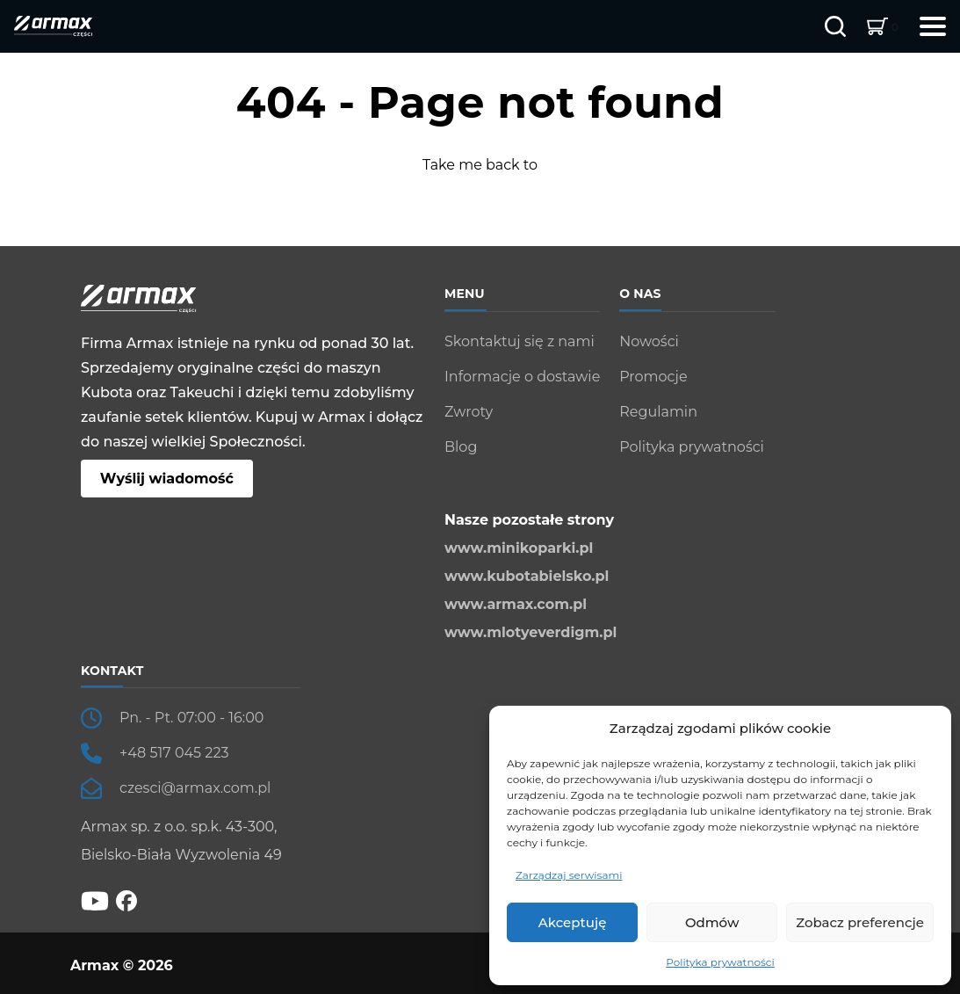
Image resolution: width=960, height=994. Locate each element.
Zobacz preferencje (860, 922)
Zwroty (468, 411)
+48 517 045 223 (174, 752)
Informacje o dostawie (522, 376)
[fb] (126, 900)
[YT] (95, 899)
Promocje (653, 376)
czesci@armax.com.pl (195, 788)
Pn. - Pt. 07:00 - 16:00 (191, 717)
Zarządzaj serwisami (569, 875)
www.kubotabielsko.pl (526, 576)
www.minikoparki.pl (518, 548)
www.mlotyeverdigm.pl (530, 632)
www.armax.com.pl (515, 604)
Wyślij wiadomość (167, 478)
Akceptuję (572, 922)
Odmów (712, 922)
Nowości (649, 341)
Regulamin (658, 411)
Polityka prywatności (720, 962)
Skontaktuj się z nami (519, 341)
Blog (460, 447)
